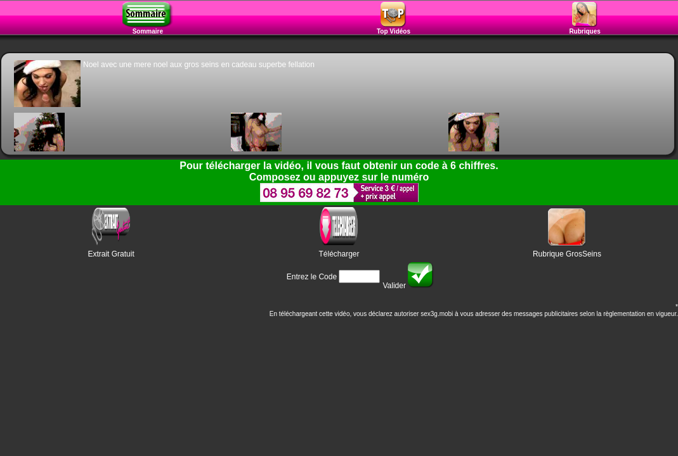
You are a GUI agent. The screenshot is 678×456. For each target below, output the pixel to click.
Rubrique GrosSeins (567, 254)
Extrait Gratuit (111, 254)
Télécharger (338, 254)
